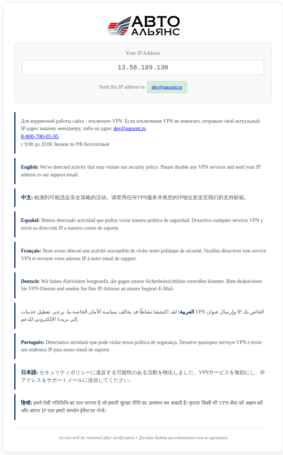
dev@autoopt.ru (167, 87)
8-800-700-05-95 (39, 136)
